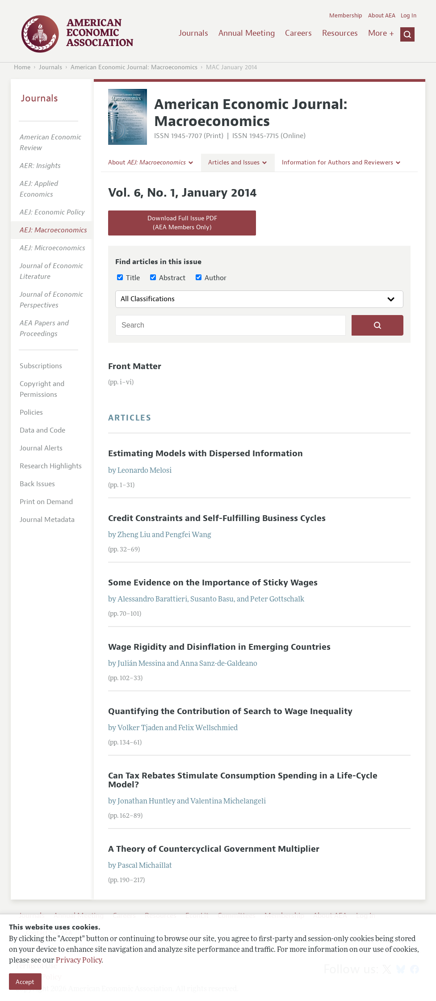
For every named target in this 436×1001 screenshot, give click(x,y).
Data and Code (42, 430)
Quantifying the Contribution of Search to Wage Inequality (230, 711)
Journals (193, 33)
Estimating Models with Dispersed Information (205, 453)
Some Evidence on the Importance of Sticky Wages (213, 582)
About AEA (381, 15)
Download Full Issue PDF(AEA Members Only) (182, 222)
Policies (31, 412)
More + (381, 33)
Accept (25, 982)
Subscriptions (41, 366)
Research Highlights (51, 466)
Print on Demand (46, 501)
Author (211, 277)
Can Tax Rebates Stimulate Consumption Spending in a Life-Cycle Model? (242, 780)
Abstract (167, 277)
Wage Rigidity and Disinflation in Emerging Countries (219, 647)
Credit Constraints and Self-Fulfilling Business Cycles (217, 518)
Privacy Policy (78, 960)
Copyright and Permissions (42, 389)
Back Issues (37, 483)
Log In (408, 15)
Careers (298, 33)
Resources (340, 33)
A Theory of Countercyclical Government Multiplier (213, 849)
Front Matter (134, 366)
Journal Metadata (47, 519)
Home (22, 67)
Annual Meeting (246, 33)
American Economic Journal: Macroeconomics (134, 67)
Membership (345, 15)
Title (128, 277)
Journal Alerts (41, 448)
